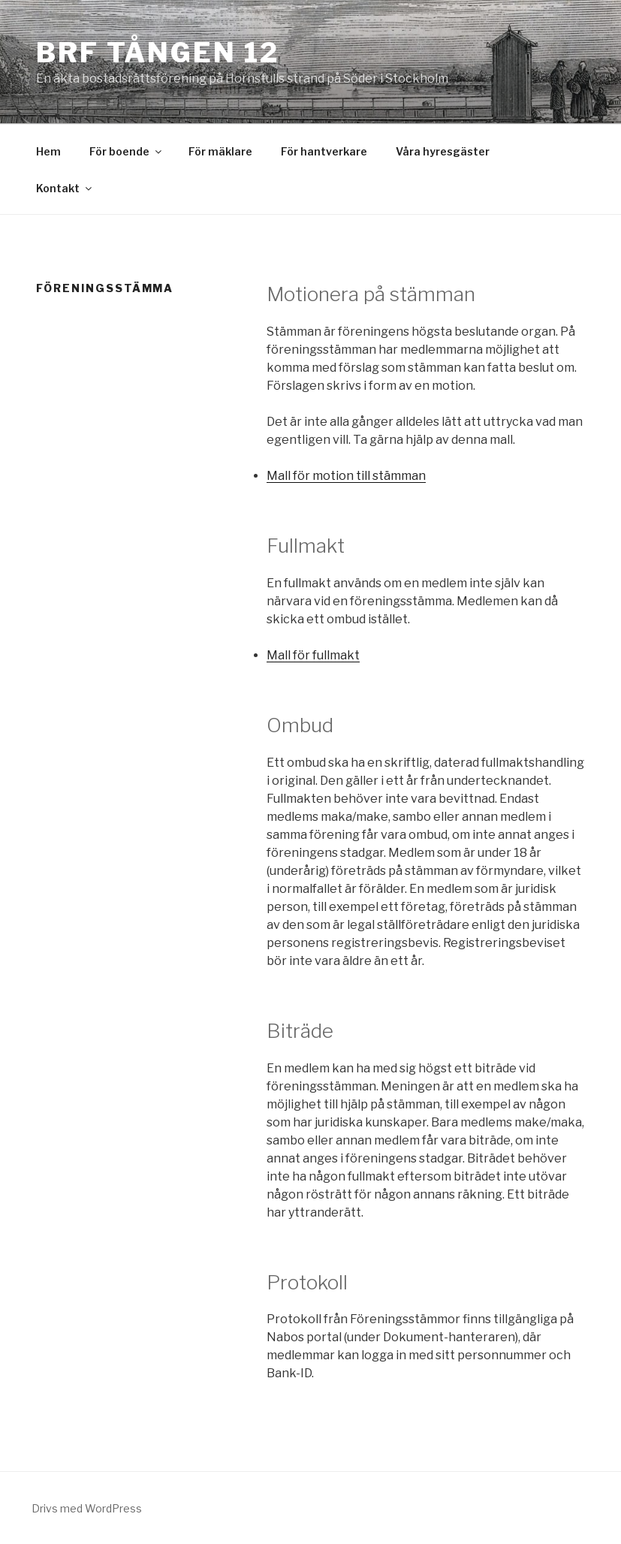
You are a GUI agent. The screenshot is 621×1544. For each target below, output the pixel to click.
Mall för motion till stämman (346, 476)
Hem (48, 151)
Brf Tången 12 (157, 52)
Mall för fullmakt (313, 655)
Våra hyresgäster (443, 151)
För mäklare (220, 151)
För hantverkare (324, 151)
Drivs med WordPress (87, 1508)
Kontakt (65, 188)
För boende (126, 151)
